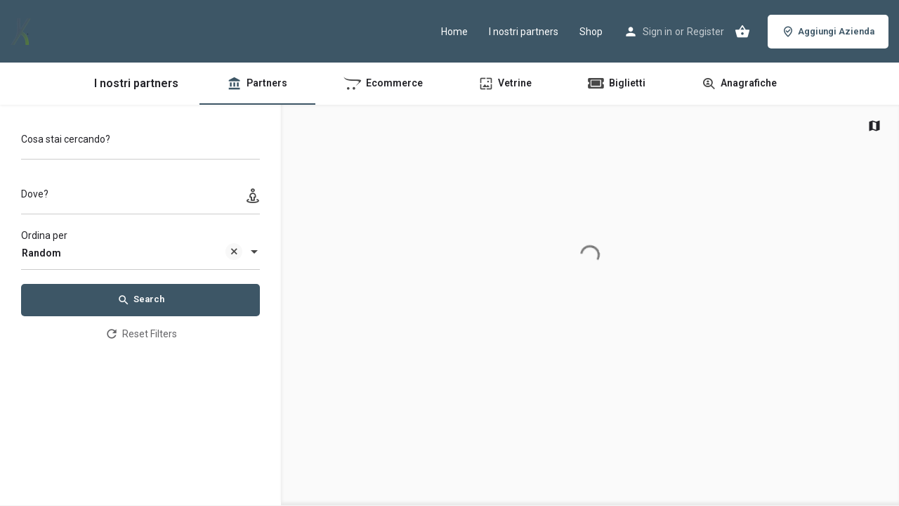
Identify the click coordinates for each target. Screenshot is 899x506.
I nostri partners (523, 31)
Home (454, 31)
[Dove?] (140, 197)
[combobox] (140, 253)
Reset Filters (141, 334)
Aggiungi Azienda (828, 31)
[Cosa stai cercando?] (140, 143)
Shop (591, 31)
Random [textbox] (132, 254)
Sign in (657, 31)
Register (705, 31)
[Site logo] (22, 30)
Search (140, 300)
